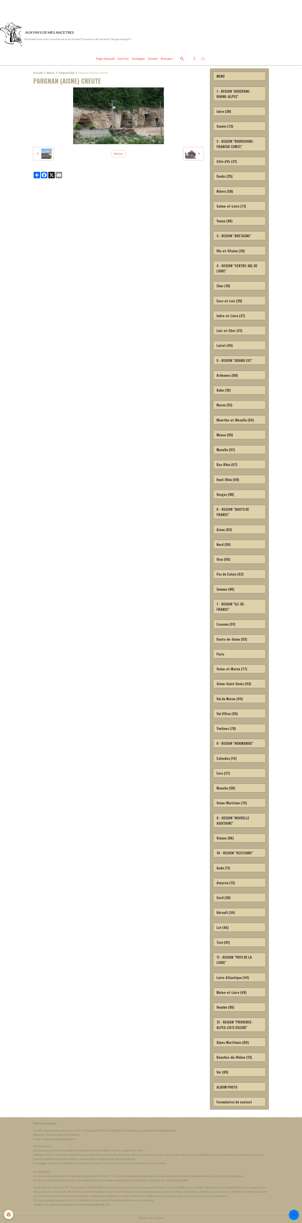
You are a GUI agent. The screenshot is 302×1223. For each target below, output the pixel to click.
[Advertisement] (74, 9)
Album (50, 72)
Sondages (138, 58)
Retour (118, 153)
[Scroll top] (294, 1215)
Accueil (38, 72)
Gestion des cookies (151, 1218)
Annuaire (166, 58)
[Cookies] (8, 1214)
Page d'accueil (105, 58)
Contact (153, 58)
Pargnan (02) (66, 72)
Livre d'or (123, 58)
